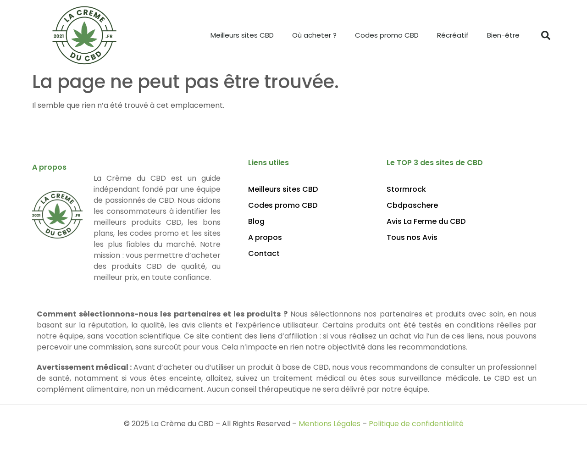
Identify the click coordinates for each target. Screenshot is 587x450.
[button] (546, 35)
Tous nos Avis (412, 237)
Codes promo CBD (387, 35)
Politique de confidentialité (416, 423)
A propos (265, 237)
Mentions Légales (329, 423)
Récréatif (453, 35)
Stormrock (406, 189)
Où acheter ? (314, 35)
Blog (256, 221)
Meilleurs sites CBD (242, 35)
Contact (264, 253)
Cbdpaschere (412, 205)
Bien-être (503, 35)
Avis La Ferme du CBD (426, 221)
